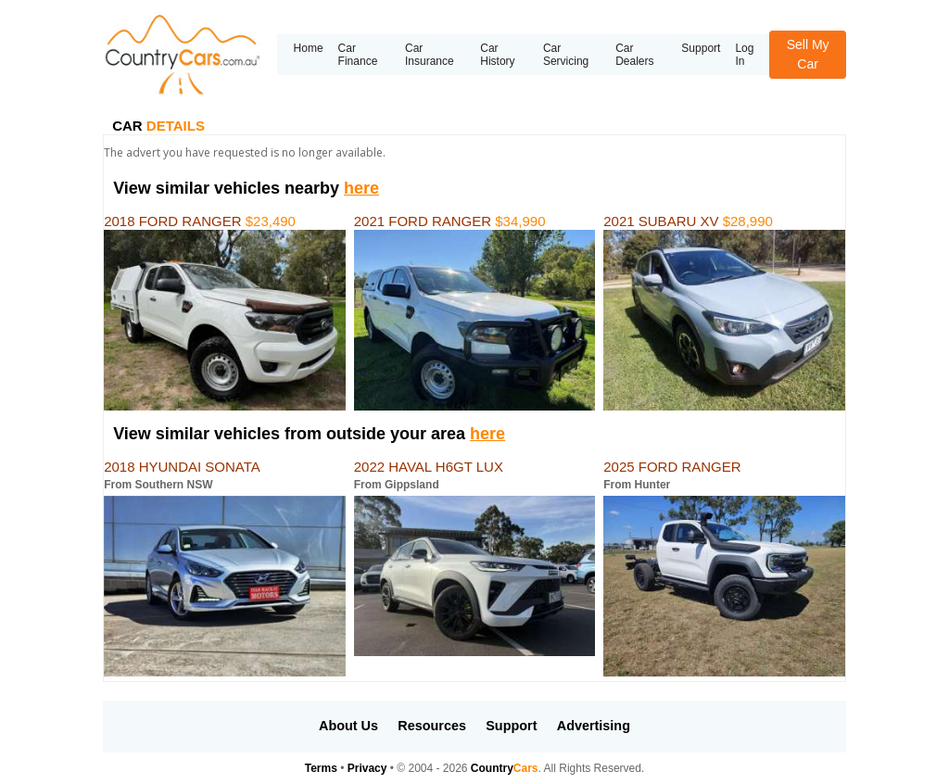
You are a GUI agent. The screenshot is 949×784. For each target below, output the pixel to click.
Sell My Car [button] (808, 54)
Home (308, 48)
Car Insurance (429, 55)
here (361, 188)
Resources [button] (432, 725)
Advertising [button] (593, 725)
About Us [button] (348, 725)
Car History (497, 55)
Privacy (367, 768)
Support (700, 48)
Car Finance (358, 55)
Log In (744, 55)
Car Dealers (634, 55)
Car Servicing (565, 55)
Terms (321, 768)
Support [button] (511, 725)
